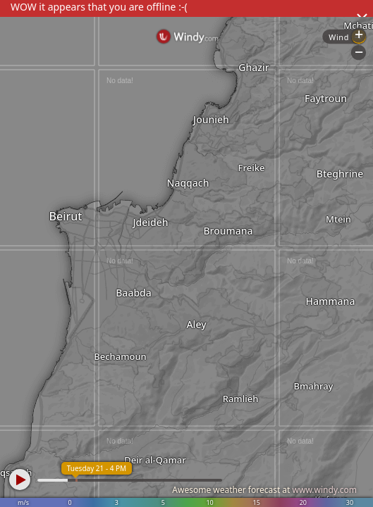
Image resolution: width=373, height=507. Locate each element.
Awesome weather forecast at (264, 490)
